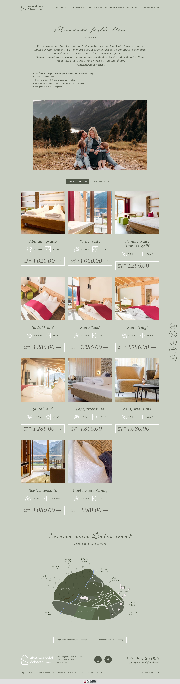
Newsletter (61, 673)
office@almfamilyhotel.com (143, 662)
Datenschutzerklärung (43, 673)
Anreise (81, 673)
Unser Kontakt (151, 7)
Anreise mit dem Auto (110, 640)
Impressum (26, 673)
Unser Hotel (77, 7)
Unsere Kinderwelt (114, 7)
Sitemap (72, 673)
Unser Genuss (134, 7)
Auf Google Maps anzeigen (72, 640)
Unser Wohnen (94, 7)
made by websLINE (150, 673)
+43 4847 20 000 (142, 658)
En (100, 673)
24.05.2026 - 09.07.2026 (78, 182)
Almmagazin (92, 673)
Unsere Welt (62, 7)
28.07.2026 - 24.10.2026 (103, 182)
